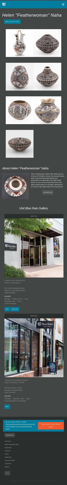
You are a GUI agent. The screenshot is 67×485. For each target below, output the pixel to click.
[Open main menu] (63, 4)
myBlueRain (10, 435)
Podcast (8, 457)
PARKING (15, 309)
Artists (8, 441)
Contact (8, 463)
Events (8, 451)
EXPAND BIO (47, 192)
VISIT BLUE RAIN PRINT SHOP (51, 426)
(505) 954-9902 (9, 293)
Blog (7, 454)
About (7, 467)
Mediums (8, 447)
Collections (10, 460)
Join (7, 473)
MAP (7, 309)
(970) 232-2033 (9, 392)
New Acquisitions (12, 21)
